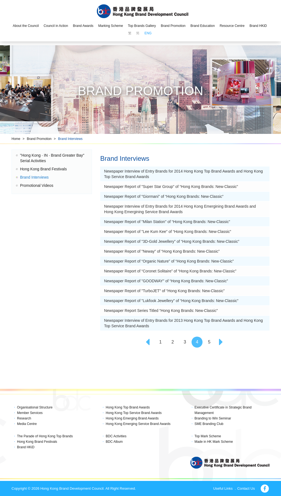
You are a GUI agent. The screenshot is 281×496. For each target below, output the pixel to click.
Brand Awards (83, 26)
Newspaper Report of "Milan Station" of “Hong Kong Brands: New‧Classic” (167, 221)
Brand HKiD (258, 26)
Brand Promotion (173, 26)
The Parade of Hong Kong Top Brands (45, 436)
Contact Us (246, 488)
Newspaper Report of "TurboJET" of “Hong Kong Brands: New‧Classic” (164, 291)
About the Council (26, 26)
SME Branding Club (209, 424)
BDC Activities (116, 436)
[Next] (221, 342)
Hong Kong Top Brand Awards (128, 407)
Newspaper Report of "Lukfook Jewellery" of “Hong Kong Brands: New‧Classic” (171, 300)
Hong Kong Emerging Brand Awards (132, 418)
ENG (147, 33)
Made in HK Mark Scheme (214, 442)
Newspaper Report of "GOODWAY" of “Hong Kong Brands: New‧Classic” (166, 281)
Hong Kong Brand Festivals (43, 169)
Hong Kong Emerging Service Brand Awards (138, 424)
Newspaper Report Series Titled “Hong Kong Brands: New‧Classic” (161, 310)
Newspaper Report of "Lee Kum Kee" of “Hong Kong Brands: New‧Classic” (167, 231)
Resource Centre (232, 26)
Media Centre (27, 424)
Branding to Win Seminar (213, 418)
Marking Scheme (110, 26)
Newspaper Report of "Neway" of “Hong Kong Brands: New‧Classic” (162, 251)
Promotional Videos (36, 185)
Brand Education (202, 26)
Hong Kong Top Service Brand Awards (134, 413)
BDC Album (114, 442)
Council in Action (56, 26)
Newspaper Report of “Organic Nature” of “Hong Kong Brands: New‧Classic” (169, 261)
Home (16, 139)
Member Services (30, 413)
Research (24, 418)
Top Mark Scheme (208, 436)
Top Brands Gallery (142, 26)
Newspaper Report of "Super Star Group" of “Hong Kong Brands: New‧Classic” (171, 186)
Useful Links (223, 488)
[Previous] (148, 342)
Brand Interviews (70, 139)
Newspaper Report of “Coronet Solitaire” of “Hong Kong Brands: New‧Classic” (170, 271)
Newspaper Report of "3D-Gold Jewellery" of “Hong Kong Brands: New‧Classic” (171, 241)
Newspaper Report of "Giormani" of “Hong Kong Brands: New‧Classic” (163, 196)
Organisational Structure (34, 407)
